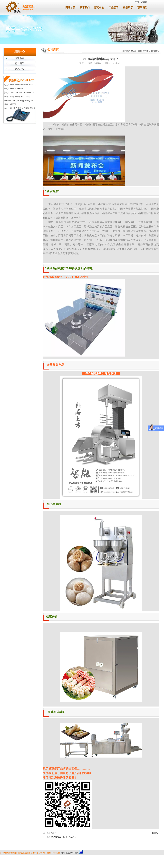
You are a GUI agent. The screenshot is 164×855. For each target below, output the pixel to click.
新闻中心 (99, 7)
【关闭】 (155, 833)
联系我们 (142, 7)
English (144, 2)
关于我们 (85, 7)
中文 (137, 2)
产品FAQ (19, 69)
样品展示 (128, 7)
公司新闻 (19, 58)
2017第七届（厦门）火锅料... (63, 837)
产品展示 (113, 7)
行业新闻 (19, 63)
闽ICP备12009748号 (70, 853)
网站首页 (70, 7)
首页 (140, 51)
